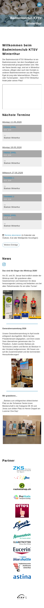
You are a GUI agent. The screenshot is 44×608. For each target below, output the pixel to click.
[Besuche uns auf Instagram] (4, 264)
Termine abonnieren (12, 235)
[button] (22, 133)
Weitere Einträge (11, 245)
